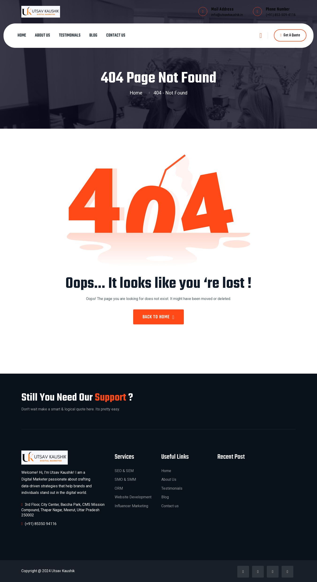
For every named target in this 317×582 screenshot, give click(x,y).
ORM (119, 488)
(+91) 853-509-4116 (281, 15)
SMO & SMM (125, 479)
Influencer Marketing (131, 506)
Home (22, 35)
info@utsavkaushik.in (227, 15)
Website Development (133, 497)
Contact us (115, 35)
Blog (93, 35)
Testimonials (69, 35)
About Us (42, 35)
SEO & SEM (124, 471)
